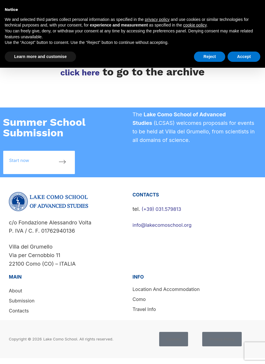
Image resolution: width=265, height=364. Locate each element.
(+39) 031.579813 (163, 209)
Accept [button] (244, 56)
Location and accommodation (166, 289)
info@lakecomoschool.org (165, 225)
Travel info (144, 309)
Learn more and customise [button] (40, 56)
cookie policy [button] (194, 25)
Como (139, 299)
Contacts (19, 311)
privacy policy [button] (157, 19)
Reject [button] (209, 56)
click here (80, 72)
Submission (21, 301)
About (15, 291)
